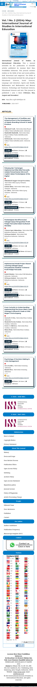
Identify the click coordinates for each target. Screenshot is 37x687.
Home (4, 11)
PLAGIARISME (12, 156)
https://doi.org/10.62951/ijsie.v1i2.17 (16, 199)
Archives (10, 11)
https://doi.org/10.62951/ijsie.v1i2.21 (16, 338)
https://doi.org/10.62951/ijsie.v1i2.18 (16, 242)
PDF (8, 381)
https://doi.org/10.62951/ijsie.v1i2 (15, 99)
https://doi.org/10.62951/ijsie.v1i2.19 (16, 286)
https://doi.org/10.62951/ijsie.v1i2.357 (16, 378)
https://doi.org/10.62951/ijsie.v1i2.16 (16, 147)
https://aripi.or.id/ (19, 672)
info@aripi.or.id (18, 674)
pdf (8, 150)
